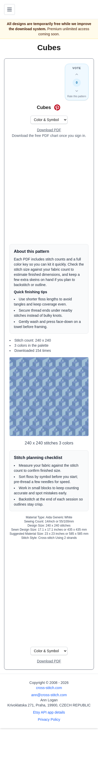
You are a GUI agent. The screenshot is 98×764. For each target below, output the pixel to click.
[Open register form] (49, 130)
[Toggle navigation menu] (9, 9)
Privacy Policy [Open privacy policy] (49, 719)
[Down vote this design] (77, 91)
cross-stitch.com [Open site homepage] (49, 688)
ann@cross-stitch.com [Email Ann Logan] (49, 695)
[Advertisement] (49, 191)
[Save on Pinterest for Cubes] (57, 107)
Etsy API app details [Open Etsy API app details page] (49, 712)
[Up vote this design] (77, 74)
